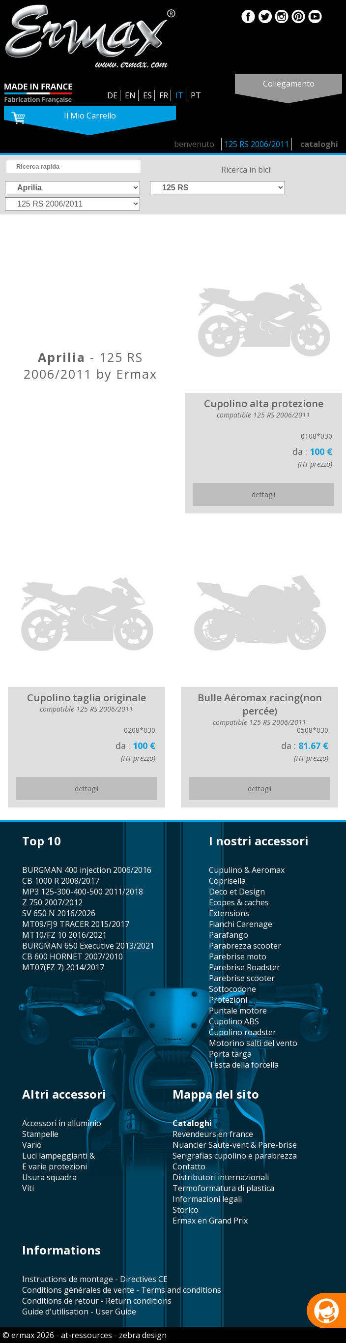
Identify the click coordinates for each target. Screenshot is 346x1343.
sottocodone (232, 989)
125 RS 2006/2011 (256, 144)
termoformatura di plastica (223, 1188)
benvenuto (194, 144)
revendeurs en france (213, 1134)
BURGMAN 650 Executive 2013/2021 (88, 945)
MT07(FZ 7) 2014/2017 (63, 967)
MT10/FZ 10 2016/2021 (64, 934)
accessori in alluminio (61, 1123)
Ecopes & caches (239, 902)
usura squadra (49, 1177)
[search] (73, 167)
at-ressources (86, 1335)
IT (179, 95)
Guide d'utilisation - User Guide (79, 1311)
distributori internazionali (221, 1177)
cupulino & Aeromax (247, 870)
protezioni (228, 999)
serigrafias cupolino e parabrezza (235, 1155)
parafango (228, 934)
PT (196, 95)
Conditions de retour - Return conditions (97, 1300)
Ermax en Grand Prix (210, 1220)
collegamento (289, 83)
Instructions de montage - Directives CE (95, 1279)
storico (186, 1209)
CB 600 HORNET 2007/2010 (72, 956)
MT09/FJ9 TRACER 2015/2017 (75, 924)
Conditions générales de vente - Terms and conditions (121, 1289)
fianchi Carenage (240, 924)
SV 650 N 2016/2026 (58, 913)
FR (163, 95)
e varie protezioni (54, 1166)
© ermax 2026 (28, 1335)
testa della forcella (244, 1064)
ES (147, 95)
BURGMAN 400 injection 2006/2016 (86, 870)
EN (130, 95)
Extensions (229, 913)
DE (112, 95)
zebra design (143, 1335)
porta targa (230, 1053)
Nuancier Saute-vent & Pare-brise (235, 1144)
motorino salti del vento (253, 1043)
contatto (189, 1166)
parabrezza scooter (245, 945)
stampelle (40, 1134)
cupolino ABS (234, 1021)
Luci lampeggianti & (58, 1155)
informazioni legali (207, 1199)
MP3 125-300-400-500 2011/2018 (82, 891)
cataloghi (319, 144)
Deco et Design (237, 891)
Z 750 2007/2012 (52, 902)
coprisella (227, 880)
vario (32, 1144)
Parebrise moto (237, 956)
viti (28, 1188)
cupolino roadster (242, 1032)
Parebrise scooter (242, 978)
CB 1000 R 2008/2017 (60, 880)
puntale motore (238, 1010)
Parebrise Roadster (244, 967)
